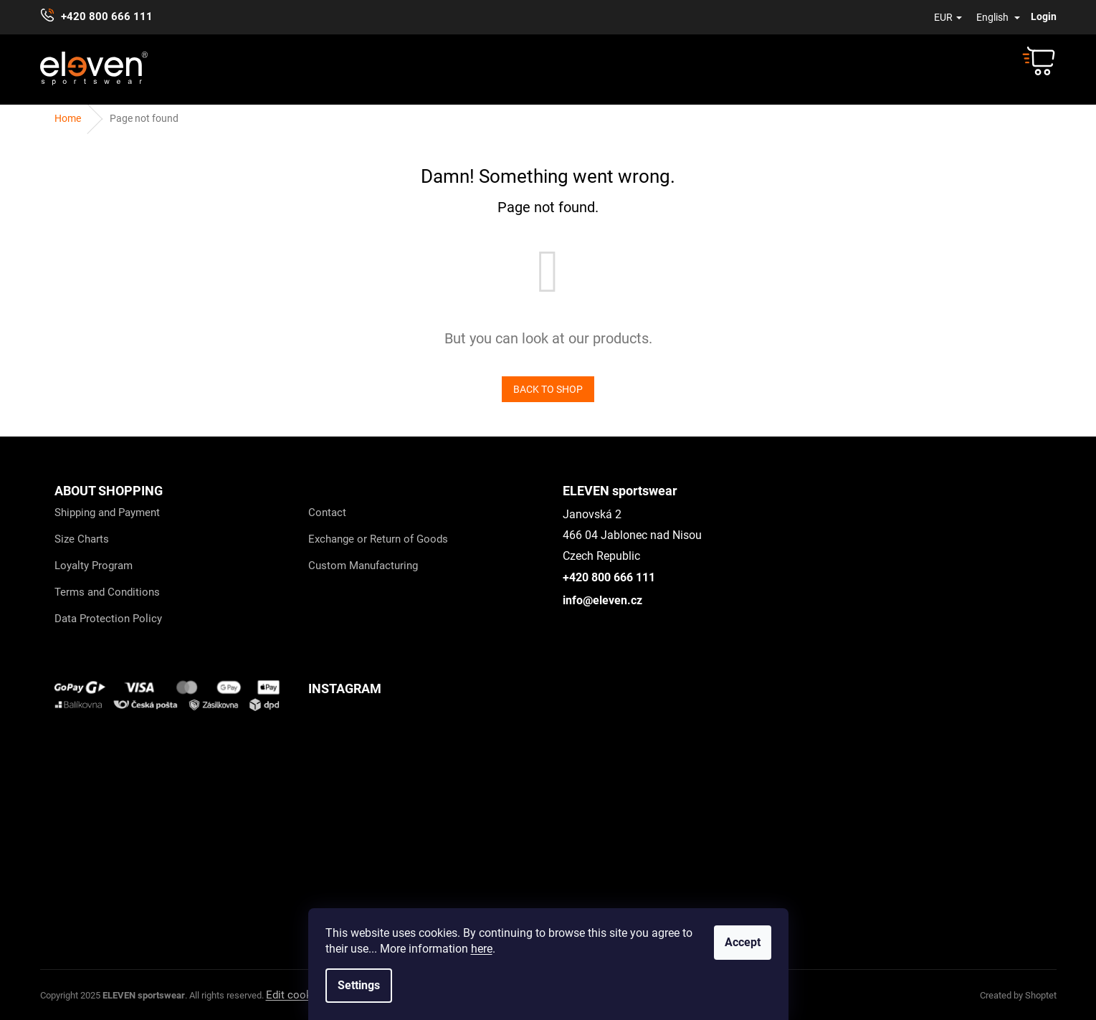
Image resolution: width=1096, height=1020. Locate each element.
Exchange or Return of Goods (378, 539)
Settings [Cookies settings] (359, 985)
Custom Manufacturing (363, 565)
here (481, 948)
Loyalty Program (93, 565)
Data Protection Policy (108, 618)
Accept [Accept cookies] (743, 942)
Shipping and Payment (107, 512)
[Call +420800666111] (103, 17)
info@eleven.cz (602, 600)
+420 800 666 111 (609, 577)
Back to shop (548, 389)
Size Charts (81, 539)
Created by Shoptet (1018, 995)
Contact (327, 512)
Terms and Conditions (107, 592)
